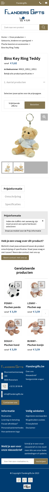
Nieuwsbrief (31, 375)
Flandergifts (21, 3)
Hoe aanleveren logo (10, 431)
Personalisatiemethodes (12, 427)
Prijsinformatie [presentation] (13, 188)
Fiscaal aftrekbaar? (9, 423)
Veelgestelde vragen (35, 379)
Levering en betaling (10, 419)
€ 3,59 (10, 311)
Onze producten (16, 37)
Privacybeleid (32, 423)
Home (4, 37)
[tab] (13, 188)
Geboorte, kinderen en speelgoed (16, 40)
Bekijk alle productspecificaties (19, 73)
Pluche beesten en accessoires (14, 44)
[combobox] (20, 27)
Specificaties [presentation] (13, 204)
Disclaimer (30, 427)
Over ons (30, 371)
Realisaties (6, 416)
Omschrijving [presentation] (13, 196)
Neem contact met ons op (15, 257)
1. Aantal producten (15, 82)
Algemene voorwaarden (36, 416)
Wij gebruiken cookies (35, 419)
